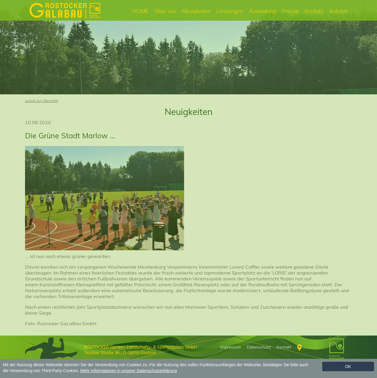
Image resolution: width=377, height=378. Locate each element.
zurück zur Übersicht (41, 100)
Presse (290, 11)
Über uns (165, 11)
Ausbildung (262, 11)
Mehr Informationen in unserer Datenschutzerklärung (128, 370)
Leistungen (229, 11)
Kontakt (314, 11)
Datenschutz (259, 347)
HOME (140, 11)
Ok (348, 366)
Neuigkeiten (196, 11)
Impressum (230, 347)
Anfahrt (338, 11)
